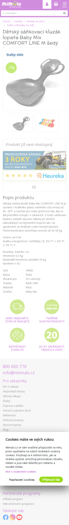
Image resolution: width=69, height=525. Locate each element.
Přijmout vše (51, 480)
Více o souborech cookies (21, 471)
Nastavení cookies (22, 480)
